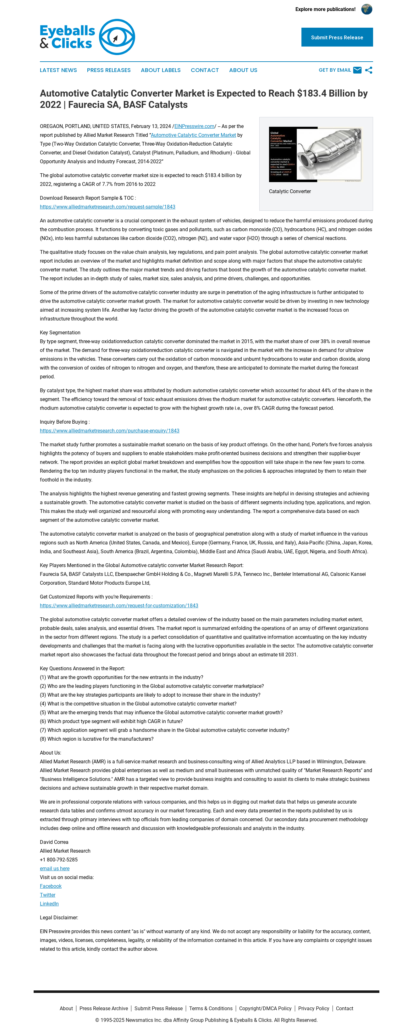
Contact (205, 70)
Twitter (47, 895)
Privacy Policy (313, 1008)
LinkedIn (49, 904)
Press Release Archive (104, 1008)
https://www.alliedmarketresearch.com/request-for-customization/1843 (119, 606)
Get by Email (340, 70)
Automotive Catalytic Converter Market (193, 135)
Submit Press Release (159, 1008)
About (66, 1008)
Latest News (58, 70)
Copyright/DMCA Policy (265, 1008)
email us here (54, 869)
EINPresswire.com (194, 126)
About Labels (161, 70)
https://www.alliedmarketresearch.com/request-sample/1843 (107, 207)
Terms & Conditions (211, 1008)
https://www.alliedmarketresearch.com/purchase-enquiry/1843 (109, 431)
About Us (243, 70)
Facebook (51, 886)
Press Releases (109, 70)
